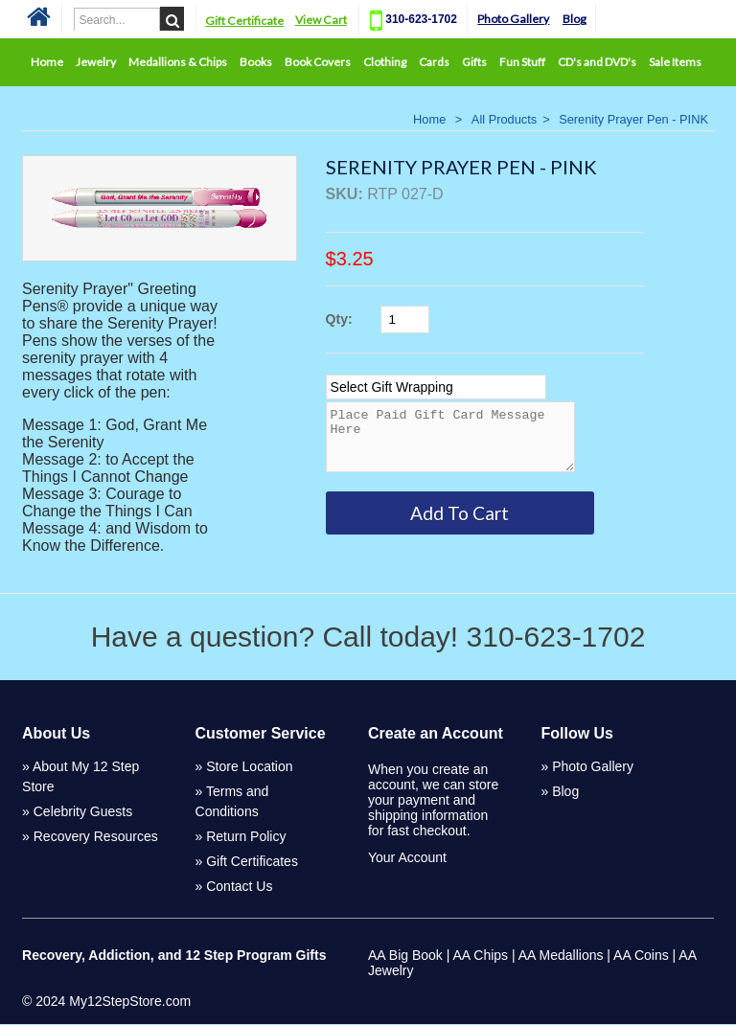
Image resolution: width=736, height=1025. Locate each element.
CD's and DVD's (597, 62)
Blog (575, 18)
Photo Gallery (515, 18)
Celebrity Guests (83, 812)
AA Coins (641, 956)
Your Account (407, 858)
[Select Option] (436, 387)
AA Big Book (405, 956)
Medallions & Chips (177, 62)
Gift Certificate (245, 20)
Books (256, 62)
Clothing (384, 62)
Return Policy (246, 837)
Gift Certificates (252, 862)
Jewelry (96, 62)
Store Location (249, 767)
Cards (434, 62)
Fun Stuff (522, 62)
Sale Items (675, 62)
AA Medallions (561, 956)
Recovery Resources (96, 837)
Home (47, 62)
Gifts (474, 62)
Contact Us (239, 887)
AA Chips (480, 956)
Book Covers (318, 62)
